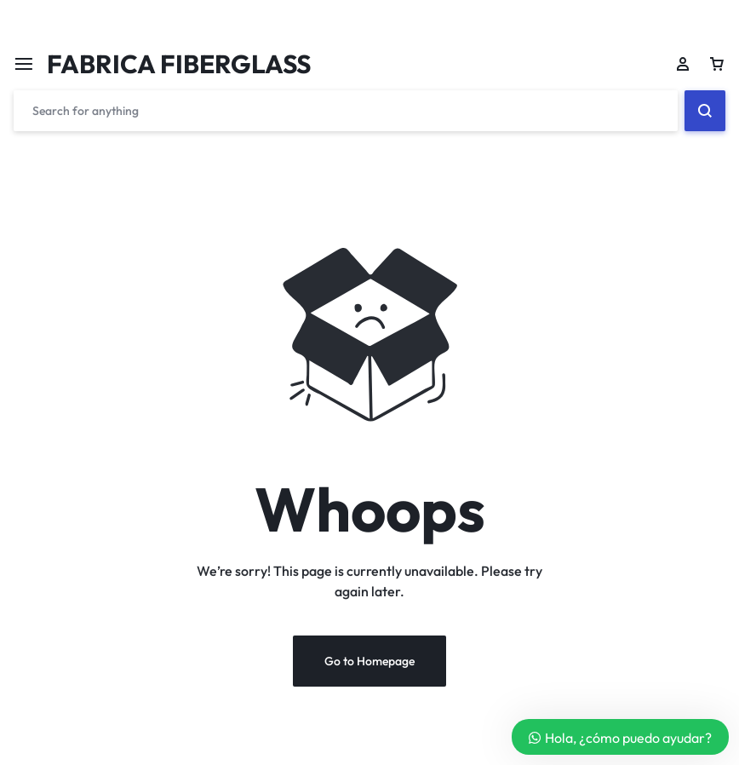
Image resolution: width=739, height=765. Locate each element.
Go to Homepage (369, 662)
